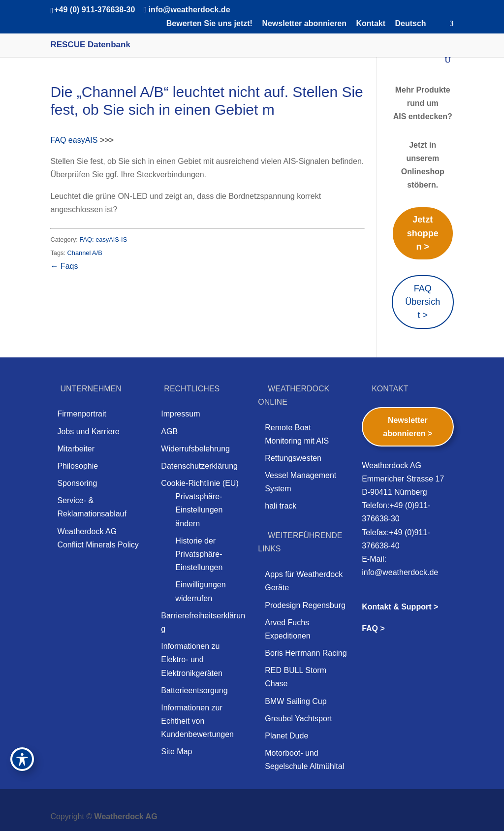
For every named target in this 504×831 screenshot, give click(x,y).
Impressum (180, 414)
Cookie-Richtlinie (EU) (199, 483)
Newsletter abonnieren (304, 24)
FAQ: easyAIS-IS (103, 239)
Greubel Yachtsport (298, 718)
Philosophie (77, 466)
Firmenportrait (81, 414)
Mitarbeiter (75, 449)
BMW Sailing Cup (295, 701)
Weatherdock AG (126, 816)
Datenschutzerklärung (199, 466)
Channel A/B (84, 252)
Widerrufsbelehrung (195, 449)
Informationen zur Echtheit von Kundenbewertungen (197, 720)
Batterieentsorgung (194, 690)
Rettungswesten (293, 458)
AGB (169, 431)
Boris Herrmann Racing (305, 653)
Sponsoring (77, 483)
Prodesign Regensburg (305, 605)
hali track (280, 506)
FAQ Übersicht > (422, 302)
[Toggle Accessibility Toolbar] (22, 759)
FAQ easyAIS (73, 140)
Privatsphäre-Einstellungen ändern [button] (198, 509)
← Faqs (64, 266)
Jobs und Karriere (88, 431)
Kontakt (370, 24)
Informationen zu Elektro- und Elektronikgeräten (191, 659)
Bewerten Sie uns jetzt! (209, 24)
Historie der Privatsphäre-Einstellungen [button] (198, 554)
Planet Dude (286, 736)
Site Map (176, 751)
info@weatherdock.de (400, 572)
